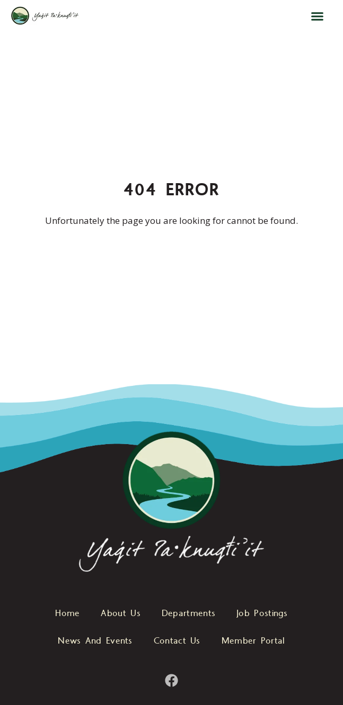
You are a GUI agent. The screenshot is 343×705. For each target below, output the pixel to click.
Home (67, 614)
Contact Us (177, 641)
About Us (120, 614)
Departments (188, 614)
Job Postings (262, 614)
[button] (317, 16)
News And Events (95, 641)
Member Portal (253, 641)
